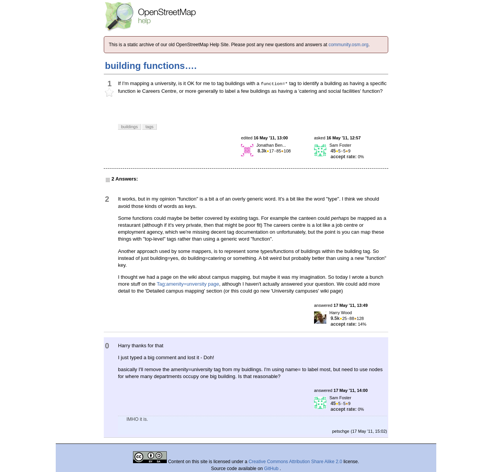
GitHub (272, 468)
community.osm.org (349, 44)
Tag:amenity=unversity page (188, 284)
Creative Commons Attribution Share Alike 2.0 (295, 461)
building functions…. (151, 65)
